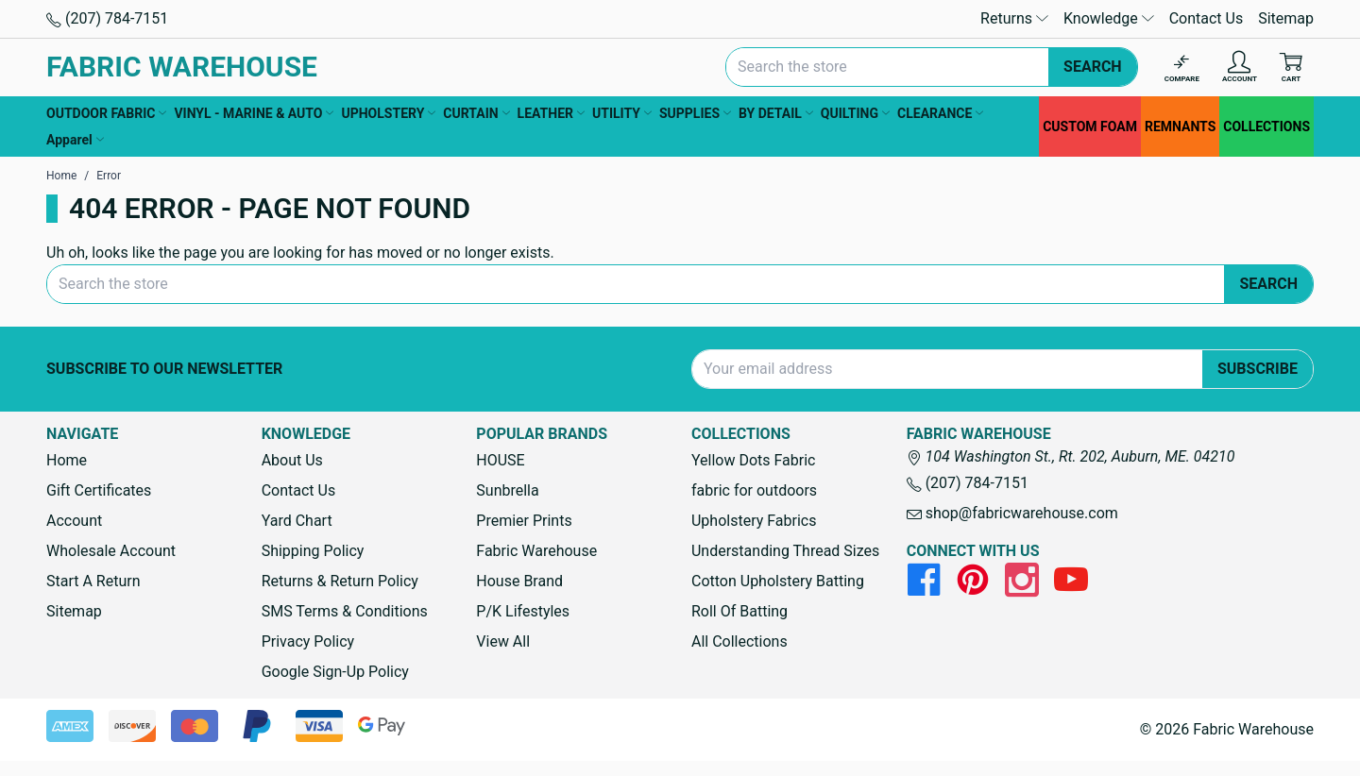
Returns (1014, 18)
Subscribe (1257, 369)
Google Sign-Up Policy (335, 672)
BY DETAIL (776, 113)
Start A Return (93, 581)
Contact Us (1206, 18)
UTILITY (622, 113)
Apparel (75, 139)
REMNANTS (1180, 126)
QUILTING (855, 113)
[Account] (1240, 67)
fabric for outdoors (754, 490)
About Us (292, 460)
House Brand (519, 581)
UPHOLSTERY (388, 113)
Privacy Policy (308, 641)
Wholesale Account (111, 551)
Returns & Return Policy (340, 581)
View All (503, 641)
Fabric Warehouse (536, 551)
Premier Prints (523, 521)
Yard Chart (297, 521)
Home (66, 460)
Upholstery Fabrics (753, 521)
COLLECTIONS (1266, 126)
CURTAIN (476, 113)
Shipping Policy (313, 551)
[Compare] (1182, 67)
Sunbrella (507, 490)
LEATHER (551, 113)
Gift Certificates (98, 490)
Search (1092, 67)
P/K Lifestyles (523, 611)
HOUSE (500, 460)
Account (74, 521)
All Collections (739, 641)
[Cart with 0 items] (1291, 67)
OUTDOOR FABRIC (106, 113)
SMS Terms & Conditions (345, 611)
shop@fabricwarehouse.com (1012, 513)
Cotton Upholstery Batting (777, 581)
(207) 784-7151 (107, 18)
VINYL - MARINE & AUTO (253, 113)
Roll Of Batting (739, 611)
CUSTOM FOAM (1090, 126)
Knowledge (1108, 18)
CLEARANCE (940, 113)
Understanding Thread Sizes (785, 551)
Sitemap (1286, 18)
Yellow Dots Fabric (753, 460)
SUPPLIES (695, 113)
